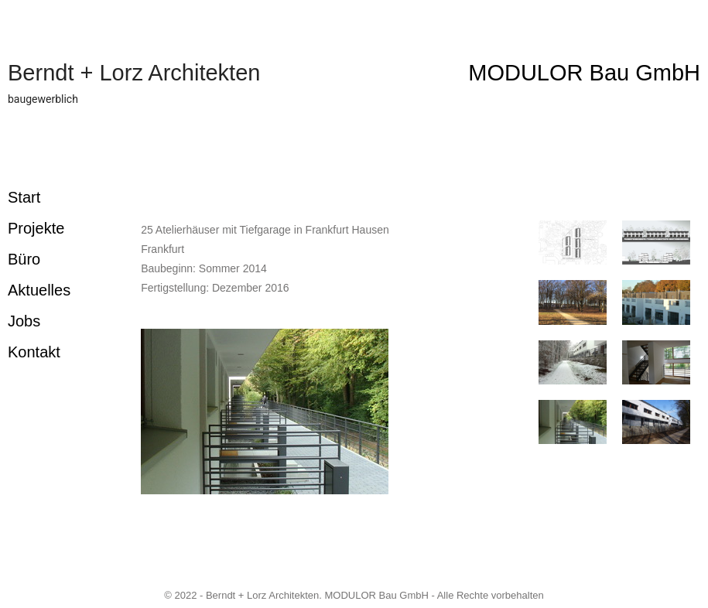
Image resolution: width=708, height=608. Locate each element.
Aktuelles (39, 290)
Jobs (24, 321)
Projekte (36, 228)
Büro (24, 259)
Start (24, 197)
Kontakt (34, 351)
